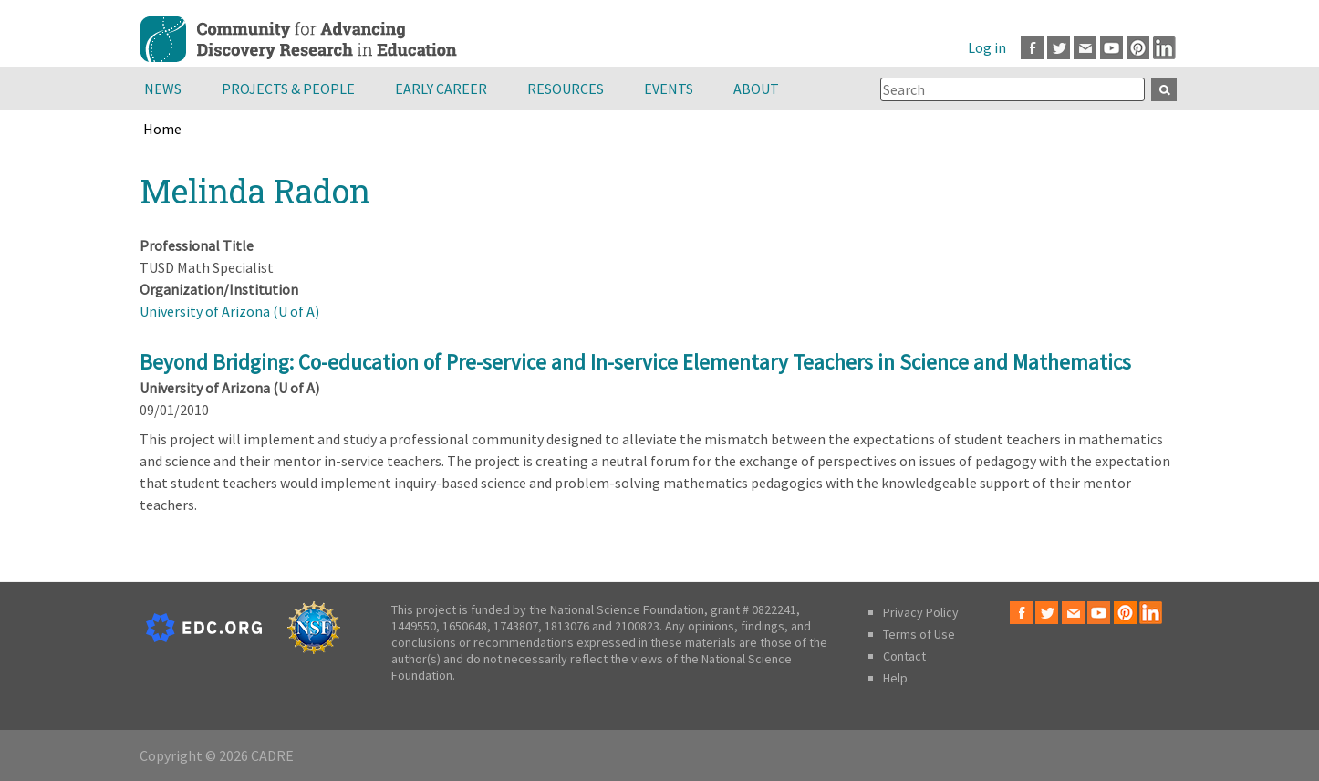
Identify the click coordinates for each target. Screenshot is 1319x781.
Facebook (1032, 47)
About (756, 88)
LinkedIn (1164, 47)
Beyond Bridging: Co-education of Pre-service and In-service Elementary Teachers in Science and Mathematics (635, 362)
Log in (987, 47)
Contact (904, 656)
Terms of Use (919, 634)
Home (162, 129)
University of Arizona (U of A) (229, 311)
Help (895, 678)
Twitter (1058, 47)
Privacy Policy (921, 612)
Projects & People (288, 88)
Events (668, 88)
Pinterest (1138, 47)
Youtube (1111, 47)
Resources (565, 88)
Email (1085, 47)
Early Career (441, 88)
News (163, 88)
